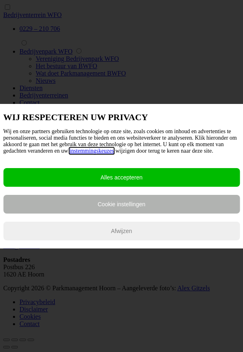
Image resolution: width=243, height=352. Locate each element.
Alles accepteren (122, 177)
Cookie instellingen (122, 204)
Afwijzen (121, 231)
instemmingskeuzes (91, 151)
